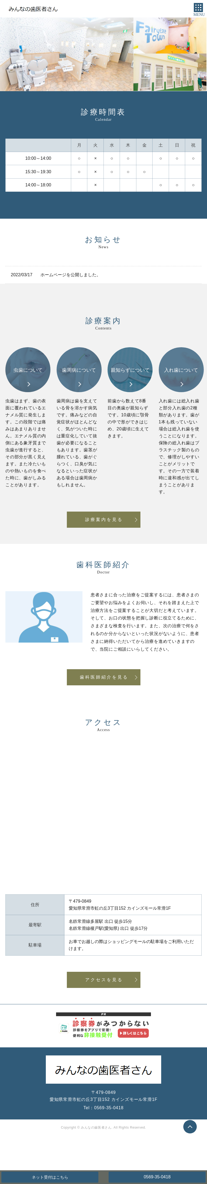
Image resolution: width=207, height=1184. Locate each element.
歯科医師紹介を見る (104, 677)
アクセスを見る (104, 979)
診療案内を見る (104, 519)
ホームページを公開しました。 (70, 274)
